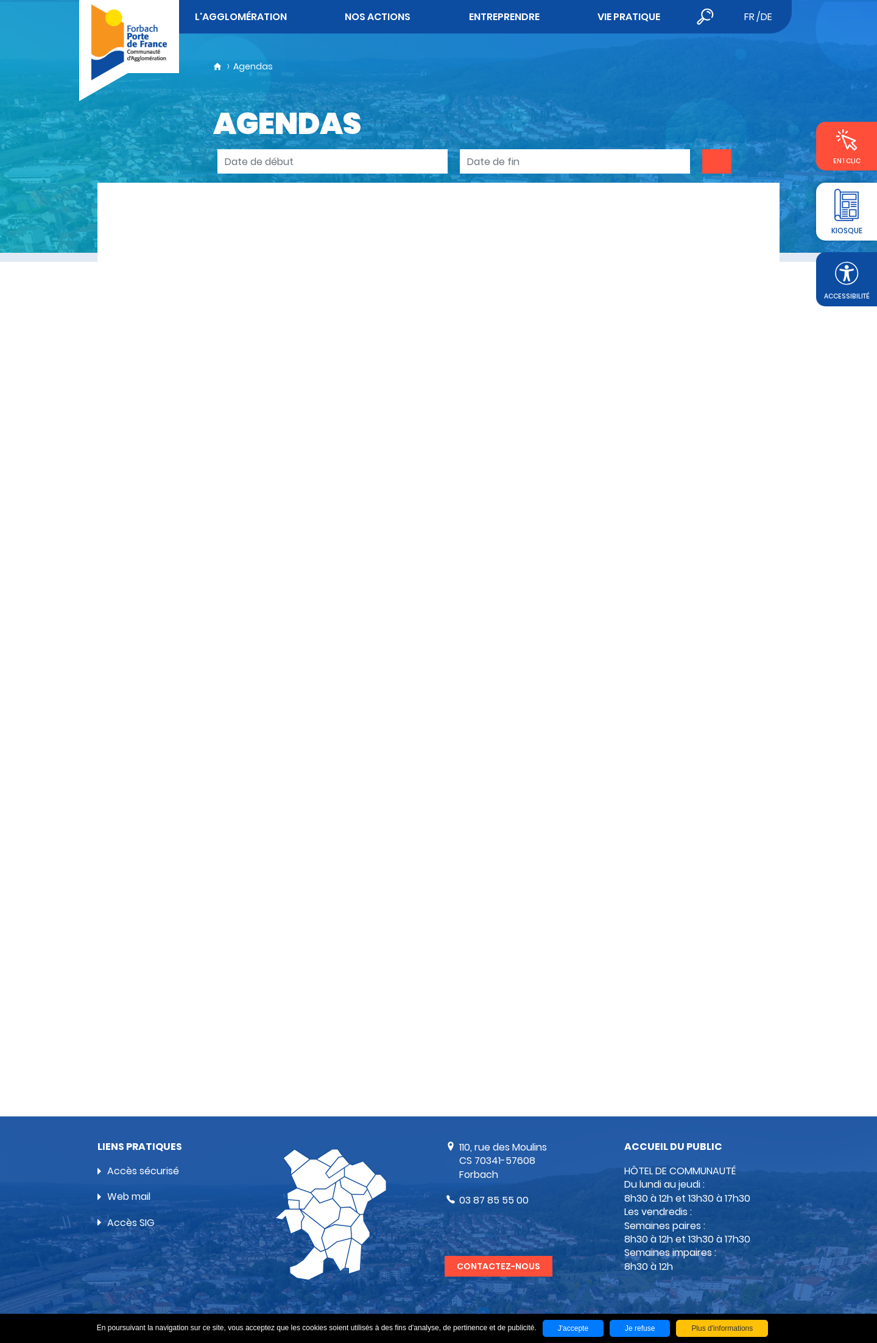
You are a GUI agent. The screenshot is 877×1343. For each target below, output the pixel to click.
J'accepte (573, 1328)
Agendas (253, 66)
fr (749, 17)
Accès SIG (131, 1223)
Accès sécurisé (143, 1171)
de (766, 17)
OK (716, 161)
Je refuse (640, 1328)
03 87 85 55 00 (494, 1200)
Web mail (128, 1197)
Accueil (217, 66)
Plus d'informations (722, 1328)
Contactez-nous (498, 1266)
